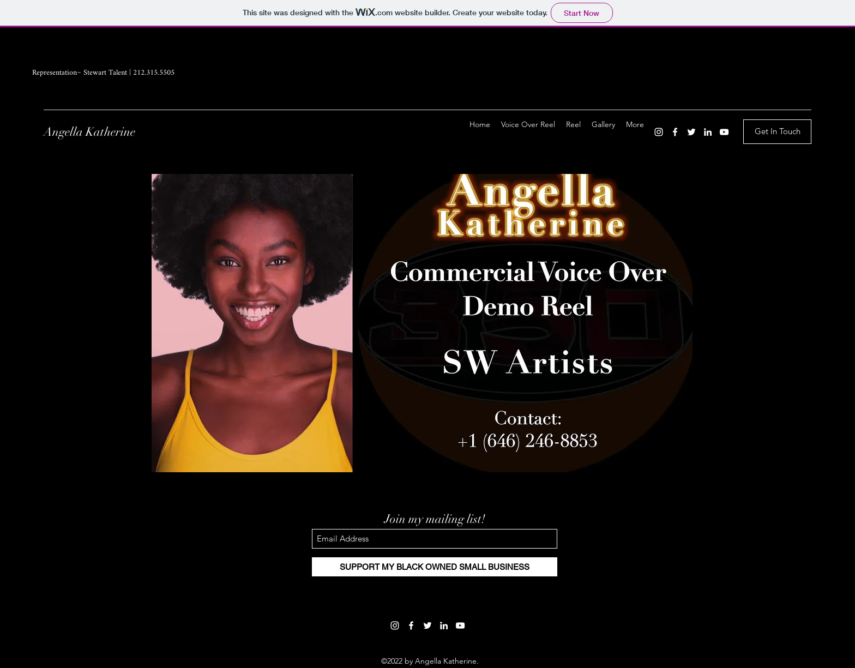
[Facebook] (675, 132)
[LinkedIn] (707, 132)
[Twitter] (691, 132)
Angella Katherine (89, 131)
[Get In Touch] (777, 131)
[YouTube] (724, 132)
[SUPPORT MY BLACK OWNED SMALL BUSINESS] (434, 566)
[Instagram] (658, 132)
